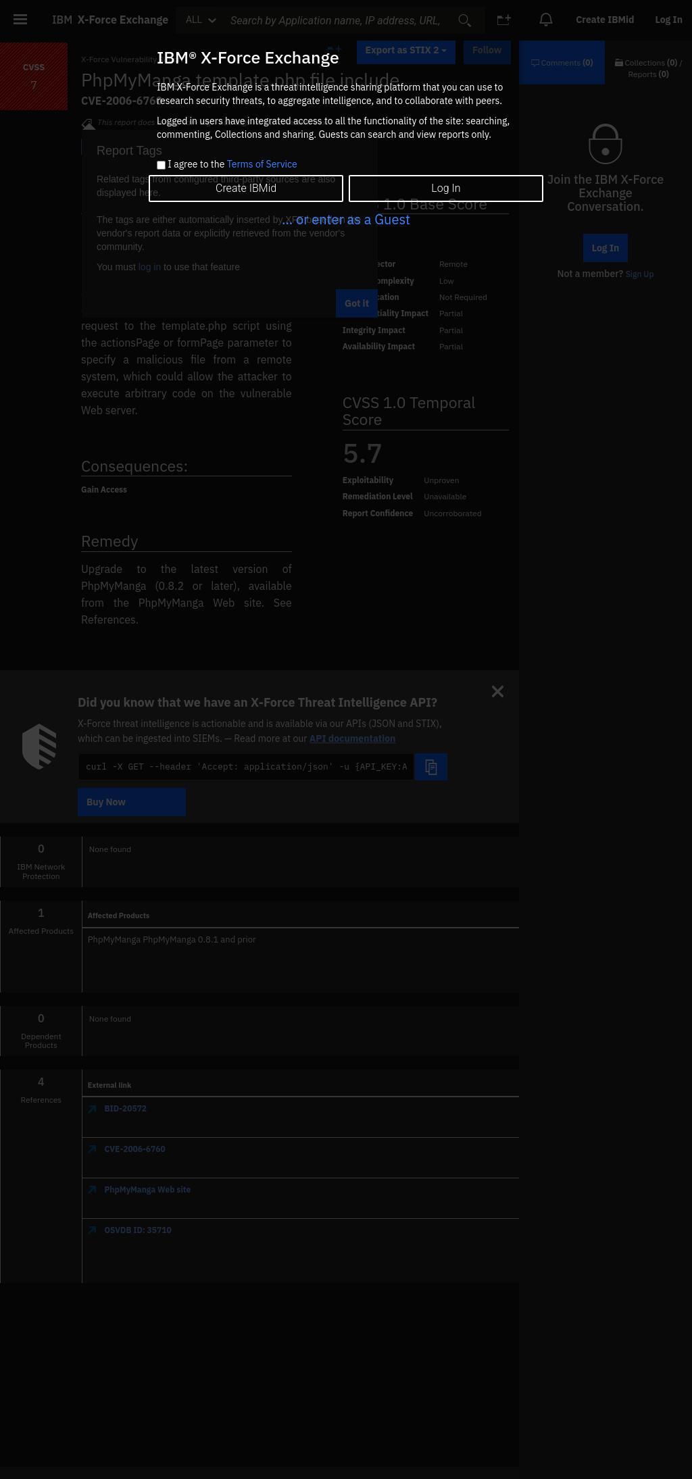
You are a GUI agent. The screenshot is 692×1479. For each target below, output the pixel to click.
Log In (445, 188)
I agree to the (232, 165)
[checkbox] (161, 165)
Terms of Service (262, 164)
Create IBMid (246, 188)
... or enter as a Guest (346, 219)
